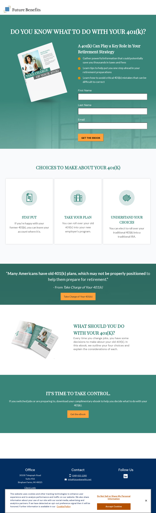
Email (81, 116)
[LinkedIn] (126, 472)
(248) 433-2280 (79, 471)
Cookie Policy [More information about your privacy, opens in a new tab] (64, 506)
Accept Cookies (114, 506)
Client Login (30, 484)
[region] (78, 501)
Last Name (84, 101)
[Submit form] (91, 134)
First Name (85, 86)
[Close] (146, 500)
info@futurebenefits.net (79, 475)
